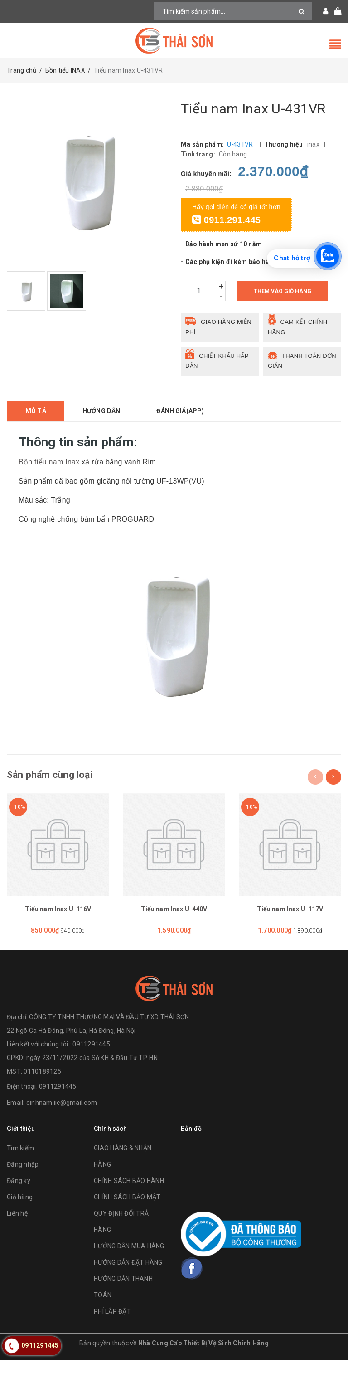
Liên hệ (17, 1231)
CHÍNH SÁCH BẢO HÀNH (129, 1198)
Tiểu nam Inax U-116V (58, 921)
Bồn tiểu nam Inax (49, 472)
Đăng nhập (23, 1182)
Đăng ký (18, 1198)
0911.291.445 (226, 231)
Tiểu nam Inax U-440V (174, 921)
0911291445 (58, 1104)
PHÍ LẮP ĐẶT (112, 1329)
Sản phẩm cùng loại (55, 786)
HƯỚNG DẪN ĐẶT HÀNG (128, 1280)
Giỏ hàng (20, 1215)
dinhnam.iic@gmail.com (61, 1120)
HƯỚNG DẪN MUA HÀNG (129, 1264)
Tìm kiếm (20, 1166)
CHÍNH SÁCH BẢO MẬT (127, 1215)
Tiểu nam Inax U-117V (290, 921)
